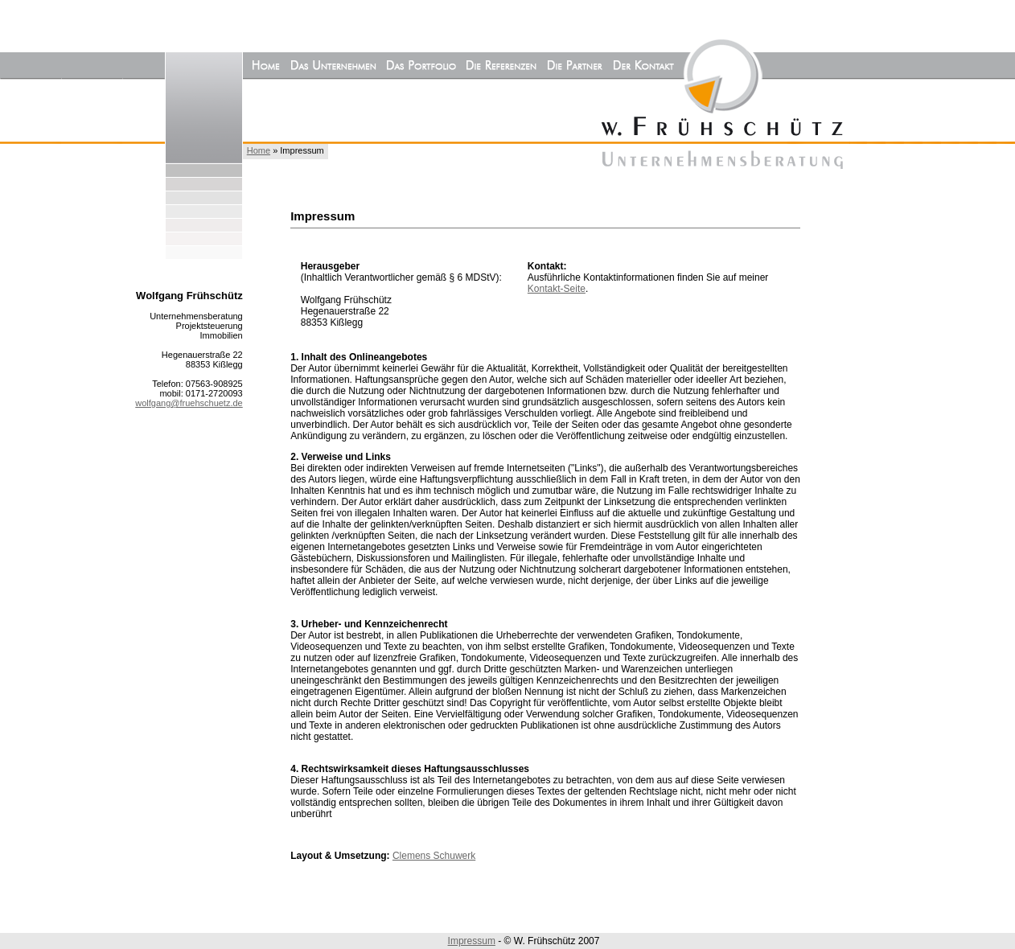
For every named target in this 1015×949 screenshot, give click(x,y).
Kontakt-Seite (557, 288)
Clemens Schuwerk (433, 855)
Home (258, 150)
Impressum (471, 941)
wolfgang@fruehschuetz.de (188, 403)
